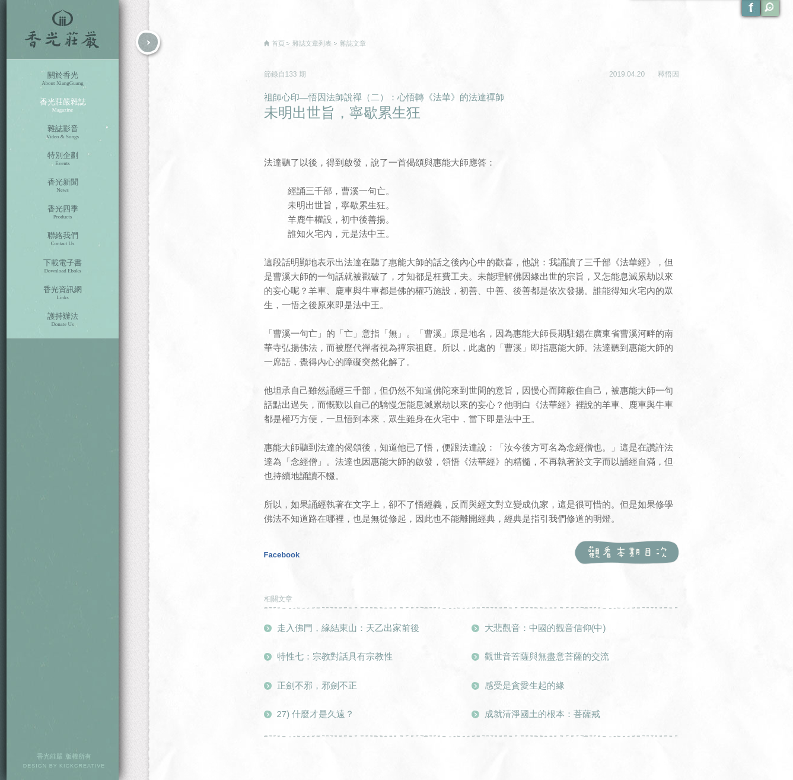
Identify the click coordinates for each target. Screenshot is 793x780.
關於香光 (63, 79)
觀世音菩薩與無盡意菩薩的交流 (547, 656)
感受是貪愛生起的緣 (525, 685)
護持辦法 (63, 320)
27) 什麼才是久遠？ (316, 714)
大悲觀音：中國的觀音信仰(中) (545, 628)
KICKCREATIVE (82, 766)
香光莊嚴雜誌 (63, 105)
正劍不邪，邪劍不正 (317, 685)
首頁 (278, 43)
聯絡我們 (63, 239)
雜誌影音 (63, 132)
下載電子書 (63, 266)
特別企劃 (63, 159)
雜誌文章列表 (312, 43)
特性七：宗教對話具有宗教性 (335, 656)
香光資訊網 (63, 293)
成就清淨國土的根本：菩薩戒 (542, 714)
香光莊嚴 (63, 29)
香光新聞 (63, 185)
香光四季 (63, 212)
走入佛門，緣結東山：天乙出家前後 (348, 628)
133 (292, 74)
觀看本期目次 (626, 553)
